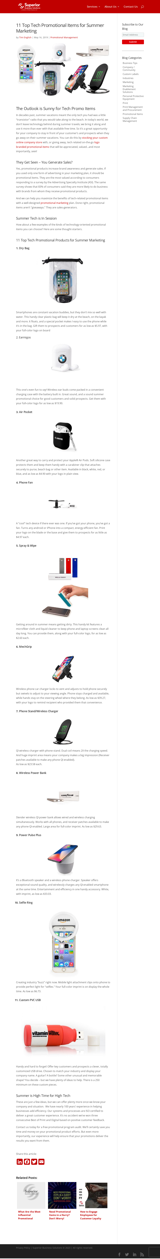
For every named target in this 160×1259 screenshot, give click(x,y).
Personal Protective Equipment (133, 97)
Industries (128, 78)
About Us (110, 7)
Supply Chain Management (130, 119)
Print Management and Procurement (133, 108)
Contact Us (131, 7)
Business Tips (130, 63)
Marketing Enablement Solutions (129, 89)
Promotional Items (133, 114)
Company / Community (129, 68)
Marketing (128, 82)
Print (125, 103)
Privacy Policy (23, 1247)
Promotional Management (64, 37)
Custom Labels (131, 74)
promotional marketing (54, 203)
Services (92, 7)
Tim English (25, 37)
